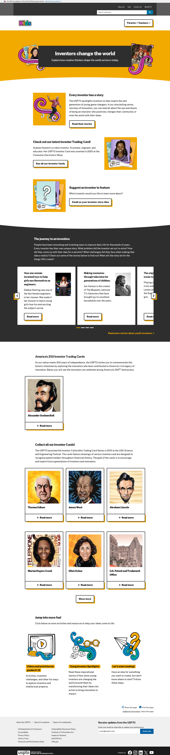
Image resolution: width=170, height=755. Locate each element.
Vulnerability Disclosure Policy (63, 725)
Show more (85, 595)
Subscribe (147, 727)
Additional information (131, 708)
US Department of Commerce (30, 725)
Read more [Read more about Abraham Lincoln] (126, 517)
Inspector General (58, 732)
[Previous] (17, 296)
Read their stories (82, 124)
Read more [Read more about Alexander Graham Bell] (44, 425)
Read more (33, 316)
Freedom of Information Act (62, 728)
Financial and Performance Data (31, 738)
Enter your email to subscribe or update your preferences (121, 724)
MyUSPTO (148, 7)
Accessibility (23, 728)
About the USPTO (23, 719)
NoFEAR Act (56, 735)
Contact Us (138, 7)
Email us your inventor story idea (90, 202)
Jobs (129, 7)
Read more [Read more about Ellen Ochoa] (85, 581)
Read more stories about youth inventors (130, 333)
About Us (121, 7)
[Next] (153, 296)
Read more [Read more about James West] (85, 517)
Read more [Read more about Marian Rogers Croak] (44, 581)
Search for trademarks (62, 719)
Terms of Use (23, 735)
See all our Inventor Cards (50, 163)
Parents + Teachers (137, 22)
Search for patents (41, 719)
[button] (129, 704)
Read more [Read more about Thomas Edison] (44, 517)
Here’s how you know (53, 1)
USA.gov (55, 738)
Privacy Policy (23, 732)
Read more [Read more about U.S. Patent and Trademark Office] (126, 581)
